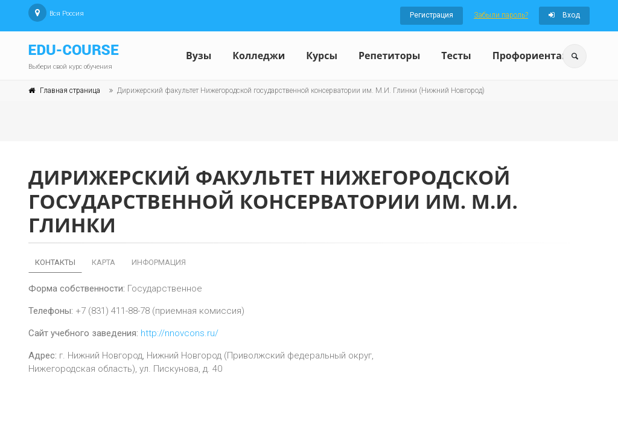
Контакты (55, 262)
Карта (103, 262)
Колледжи (258, 55)
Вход (564, 15)
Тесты (456, 55)
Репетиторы (389, 55)
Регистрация (431, 15)
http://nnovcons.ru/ (179, 333)
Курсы (321, 55)
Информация (159, 262)
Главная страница (70, 90)
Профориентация (536, 55)
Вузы (198, 55)
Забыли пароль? (501, 15)
